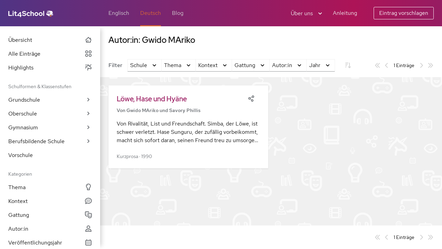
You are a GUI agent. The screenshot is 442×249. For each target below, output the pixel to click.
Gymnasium (50, 127)
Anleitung (345, 13)
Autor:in (50, 228)
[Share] (251, 98)
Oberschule (50, 113)
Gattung (50, 215)
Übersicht (50, 40)
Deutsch (150, 13)
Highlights (50, 67)
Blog (177, 13)
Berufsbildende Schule (50, 141)
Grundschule (50, 99)
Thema (50, 187)
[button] (188, 126)
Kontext (50, 201)
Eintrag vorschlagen (403, 13)
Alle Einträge (50, 53)
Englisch (118, 13)
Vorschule (20, 155)
